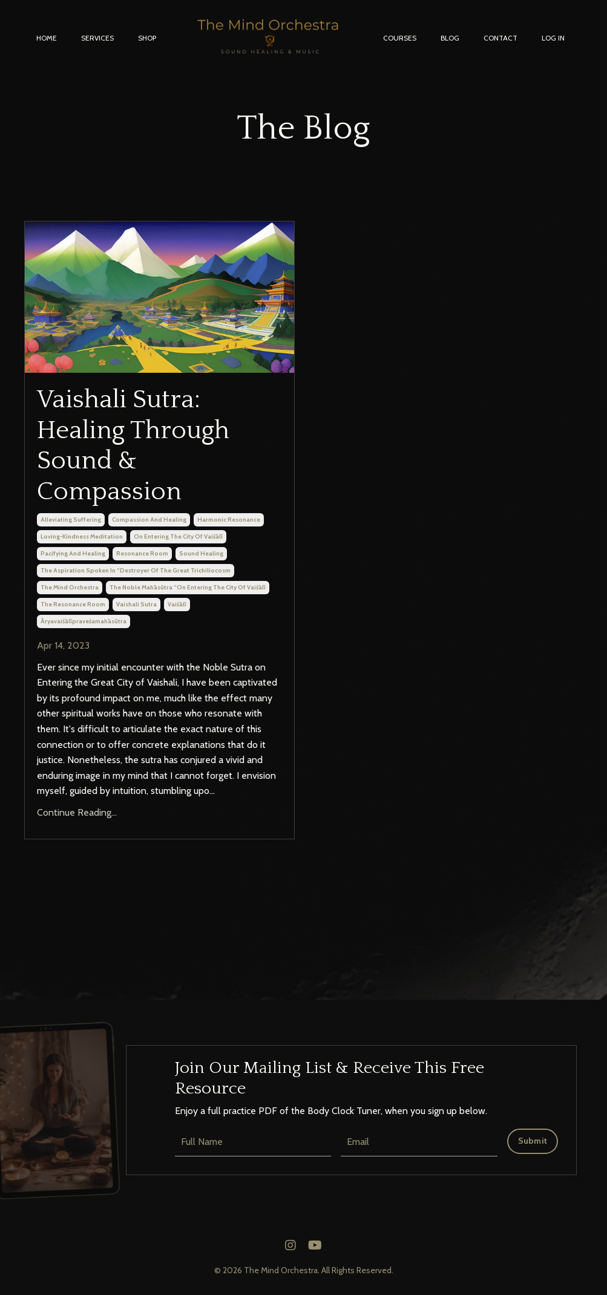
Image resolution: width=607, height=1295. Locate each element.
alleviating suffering (71, 519)
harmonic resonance (228, 519)
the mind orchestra (70, 587)
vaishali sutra (136, 604)
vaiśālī (177, 604)
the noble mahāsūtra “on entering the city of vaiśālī (188, 587)
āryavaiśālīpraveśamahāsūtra (83, 621)
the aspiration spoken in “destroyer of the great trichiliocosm (136, 570)
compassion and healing (149, 519)
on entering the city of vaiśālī (178, 536)
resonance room (142, 553)
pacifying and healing (73, 553)
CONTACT (500, 37)
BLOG (450, 37)
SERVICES (97, 37)
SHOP (147, 37)
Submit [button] (533, 1140)
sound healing (201, 553)
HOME (46, 37)
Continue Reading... (77, 812)
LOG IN (553, 37)
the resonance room (73, 604)
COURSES (399, 37)
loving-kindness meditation (82, 536)
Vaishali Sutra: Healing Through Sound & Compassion (133, 445)
